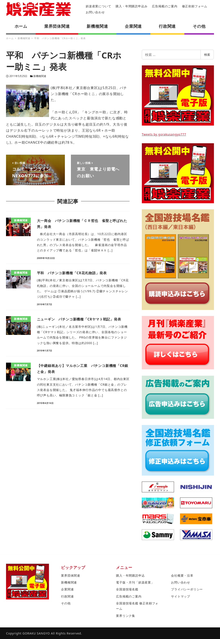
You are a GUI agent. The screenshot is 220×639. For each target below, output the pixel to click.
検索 (207, 54)
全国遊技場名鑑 (127, 589)
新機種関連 (39, 76)
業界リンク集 (125, 616)
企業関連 (67, 589)
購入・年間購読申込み (131, 6)
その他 (65, 603)
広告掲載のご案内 (164, 6)
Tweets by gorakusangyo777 (164, 134)
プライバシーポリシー (187, 589)
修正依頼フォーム (194, 6)
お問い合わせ (95, 12)
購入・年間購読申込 (130, 575)
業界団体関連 (70, 575)
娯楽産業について (98, 6)
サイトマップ (180, 596)
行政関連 (67, 596)
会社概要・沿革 (182, 575)
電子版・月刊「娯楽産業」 (135, 582)
